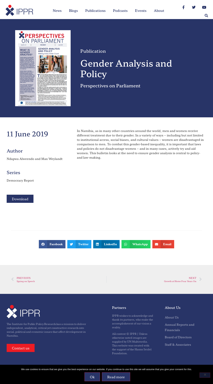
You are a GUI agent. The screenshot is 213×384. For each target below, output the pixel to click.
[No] (205, 375)
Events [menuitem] (140, 10)
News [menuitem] (57, 10)
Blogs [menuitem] (73, 10)
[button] (206, 16)
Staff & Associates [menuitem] (178, 344)
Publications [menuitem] (95, 10)
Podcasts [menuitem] (120, 10)
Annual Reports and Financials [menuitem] (179, 327)
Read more (116, 376)
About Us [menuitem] (172, 317)
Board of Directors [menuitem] (178, 337)
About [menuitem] (159, 10)
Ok (92, 376)
